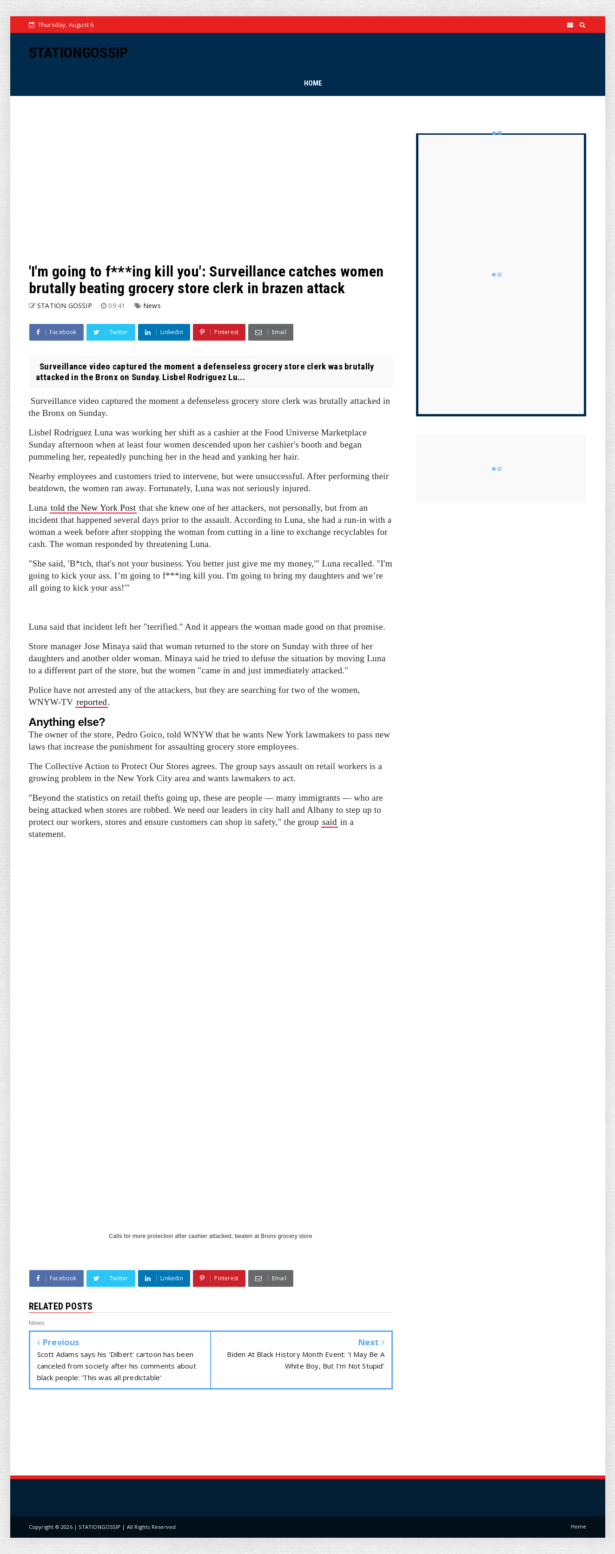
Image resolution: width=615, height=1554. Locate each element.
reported (91, 702)
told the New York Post (93, 508)
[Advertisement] (211, 179)
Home (579, 1526)
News (152, 305)
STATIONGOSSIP (78, 52)
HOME (313, 83)
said (329, 822)
